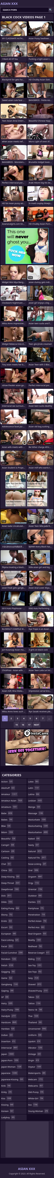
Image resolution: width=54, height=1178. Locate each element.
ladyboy (8, 1117)
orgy (34, 883)
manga (34, 807)
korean (7, 1111)
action (7, 781)
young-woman (38, 1111)
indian (7, 1035)
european (8, 933)
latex (33, 781)
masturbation (38, 832)
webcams (35, 1086)
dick (6, 895)
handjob (8, 1016)
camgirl (8, 845)
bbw (6, 826)
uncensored (37, 1029)
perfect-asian (37, 921)
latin (34, 788)
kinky (6, 1092)
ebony (7, 914)
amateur (9, 794)
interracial (9, 1048)
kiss (6, 1098)
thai (33, 1016)
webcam (35, 1079)
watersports (37, 1073)
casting (7, 857)
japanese (9, 1073)
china (7, 870)
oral (33, 870)
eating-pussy (10, 908)
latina (34, 794)
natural (35, 851)
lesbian (35, 800)
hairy (7, 1003)
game (7, 978)
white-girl (36, 1098)
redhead (35, 946)
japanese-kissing (12, 1079)
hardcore (9, 1022)
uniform (35, 1035)
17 (29, 724)
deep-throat (10, 883)
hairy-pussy (10, 1009)
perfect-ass (36, 927)
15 (16, 724)
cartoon (8, 851)
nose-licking (37, 864)
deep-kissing (10, 876)
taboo (34, 997)
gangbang (9, 984)
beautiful (8, 838)
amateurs (9, 807)
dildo (7, 902)
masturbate (37, 819)
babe (7, 813)
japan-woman (11, 1067)
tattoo (34, 1003)
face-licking (10, 940)
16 (23, 724)
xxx (33, 1105)
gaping (7, 990)
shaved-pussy (38, 990)
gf (5, 997)
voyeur (35, 1067)
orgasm (35, 876)
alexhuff (8, 788)
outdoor (35, 895)
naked (34, 838)
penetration (37, 914)
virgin (34, 1060)
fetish (7, 965)
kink (6, 1086)
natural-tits (37, 857)
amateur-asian (12, 800)
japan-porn (10, 1060)
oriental (35, 889)
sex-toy (35, 965)
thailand (35, 1022)
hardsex (8, 1029)
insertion (8, 1041)
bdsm (7, 832)
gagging (8, 971)
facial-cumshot (12, 952)
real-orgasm (37, 933)
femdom (9, 959)
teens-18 (35, 1009)
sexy (33, 978)
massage (36, 813)
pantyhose (36, 908)
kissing (7, 1105)
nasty (33, 845)
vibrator (35, 1048)
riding (34, 959)
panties (34, 902)
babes (7, 819)
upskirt (34, 1041)
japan (7, 1054)
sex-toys (35, 971)
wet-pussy (36, 1092)
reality (34, 940)
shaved (35, 984)
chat (6, 864)
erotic (6, 921)
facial (7, 946)
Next (36, 724)
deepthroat (10, 889)
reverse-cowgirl (39, 952)
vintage (34, 1054)
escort (7, 927)
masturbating (38, 826)
